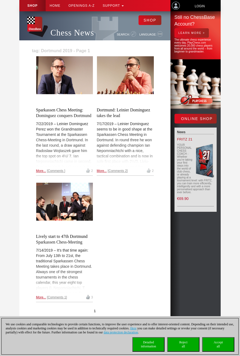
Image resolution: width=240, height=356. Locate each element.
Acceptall (218, 344)
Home (55, 6)
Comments (56, 171)
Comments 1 (57, 297)
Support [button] (113, 6)
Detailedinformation (148, 344)
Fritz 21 (184, 139)
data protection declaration (121, 332)
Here (133, 328)
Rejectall (183, 344)
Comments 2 (117, 171)
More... (41, 171)
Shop (32, 6)
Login (200, 6)
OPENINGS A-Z (81, 6)
